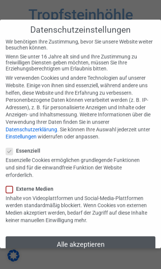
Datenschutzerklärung (31, 125)
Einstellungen (21, 133)
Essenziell (25, 147)
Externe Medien (32, 185)
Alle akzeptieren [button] (81, 240)
